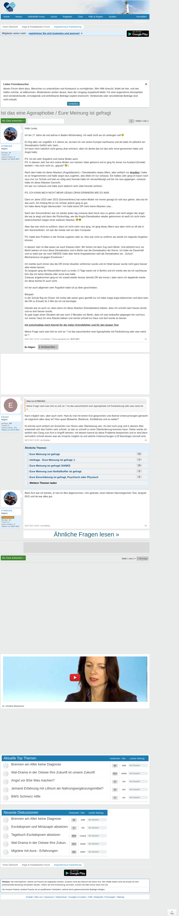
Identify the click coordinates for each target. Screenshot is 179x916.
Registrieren (140, 22)
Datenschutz (61, 897)
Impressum (49, 897)
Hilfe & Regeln (95, 16)
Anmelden (141, 16)
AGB (90, 897)
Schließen (73, 103)
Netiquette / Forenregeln (104, 897)
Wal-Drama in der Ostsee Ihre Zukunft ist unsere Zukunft (53, 772)
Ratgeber (67, 16)
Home (7, 16)
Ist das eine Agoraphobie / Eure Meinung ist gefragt (56, 113)
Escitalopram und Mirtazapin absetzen (39, 827)
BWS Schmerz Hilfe (25, 796)
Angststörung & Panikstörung (67, 865)
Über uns (39, 897)
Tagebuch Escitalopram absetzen (35, 835)
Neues (18, 16)
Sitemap (120, 897)
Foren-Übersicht (10, 865)
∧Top (172, 912)
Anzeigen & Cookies (77, 897)
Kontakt (29, 897)
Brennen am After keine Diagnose (36, 764)
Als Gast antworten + (13, 120)
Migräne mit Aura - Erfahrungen (34, 851)
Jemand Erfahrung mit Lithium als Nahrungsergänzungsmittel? (57, 788)
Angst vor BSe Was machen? (33, 780)
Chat (80, 16)
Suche (54, 16)
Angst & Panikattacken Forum (36, 865)
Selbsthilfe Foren (36, 16)
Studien (112, 16)
